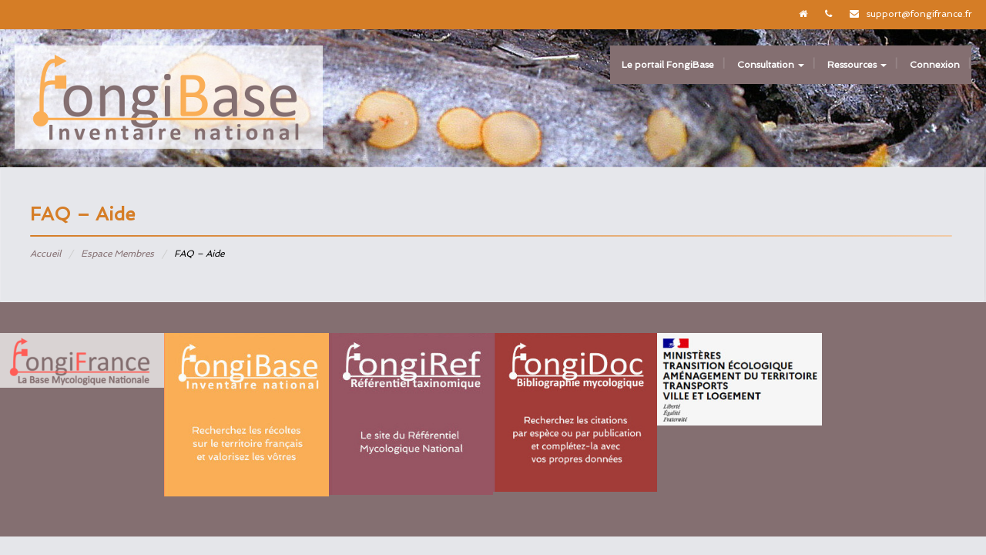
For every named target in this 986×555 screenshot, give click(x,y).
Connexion (935, 64)
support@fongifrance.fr (919, 13)
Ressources (857, 64)
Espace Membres (117, 253)
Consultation (770, 64)
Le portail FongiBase (668, 64)
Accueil (45, 253)
